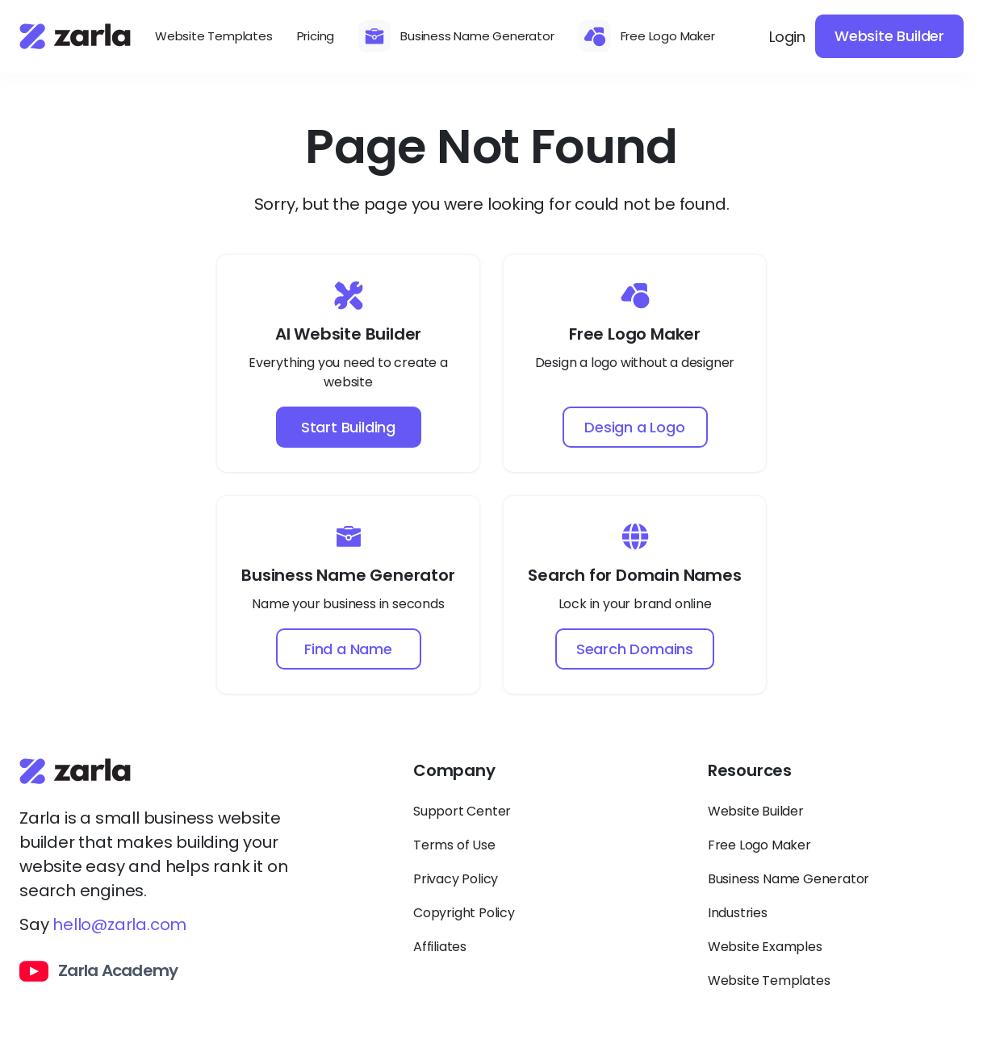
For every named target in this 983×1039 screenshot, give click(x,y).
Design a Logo (634, 427)
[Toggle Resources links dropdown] (836, 777)
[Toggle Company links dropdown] (541, 777)
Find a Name (348, 649)
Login (787, 37)
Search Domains (634, 649)
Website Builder (889, 36)
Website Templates (214, 35)
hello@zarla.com (119, 924)
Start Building (348, 427)
